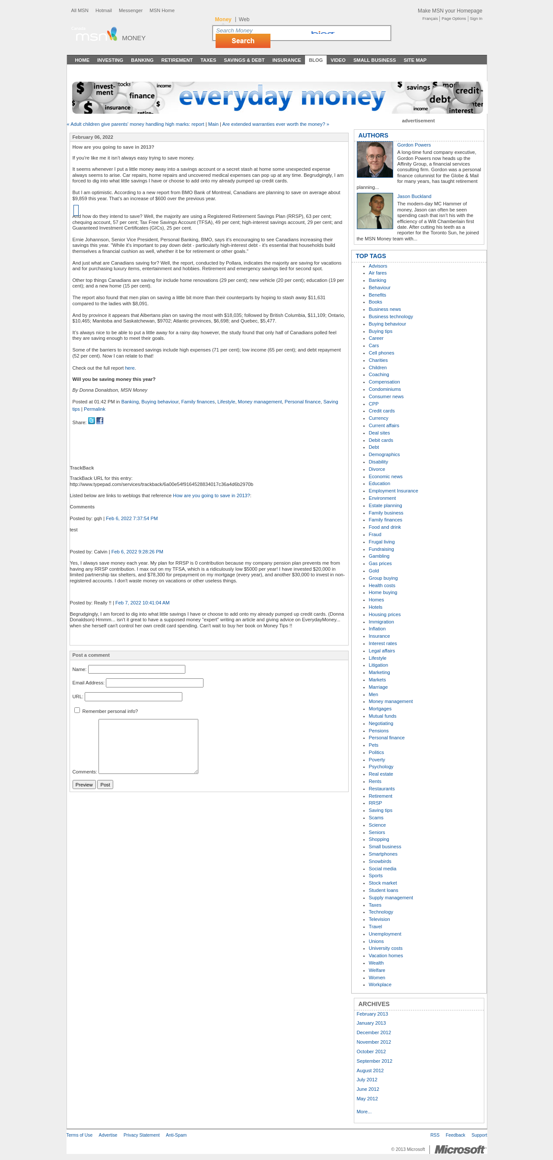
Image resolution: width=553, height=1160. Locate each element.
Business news (385, 309)
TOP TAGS (371, 255)
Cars (374, 345)
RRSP (375, 802)
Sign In (476, 18)
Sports (376, 875)
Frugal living (382, 541)
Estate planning (385, 505)
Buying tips (381, 331)
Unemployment (385, 933)
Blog (316, 60)
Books (375, 301)
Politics (376, 752)
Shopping (379, 839)
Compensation (384, 381)
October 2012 (371, 1051)
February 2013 (372, 1013)
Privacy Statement (142, 1135)
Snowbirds (380, 861)
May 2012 (367, 1098)
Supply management (391, 897)
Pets (373, 745)
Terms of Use (80, 1135)
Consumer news (386, 396)
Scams (376, 817)
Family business (386, 512)
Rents (375, 781)
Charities (378, 360)
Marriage (378, 687)
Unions (376, 941)
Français (430, 18)
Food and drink (385, 527)
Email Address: (89, 683)
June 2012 (368, 1089)
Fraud (375, 534)
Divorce (377, 469)
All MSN (80, 10)
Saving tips (381, 810)
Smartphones (383, 853)
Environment (382, 498)
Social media (383, 868)
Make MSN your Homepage (450, 11)
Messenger (131, 10)
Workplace (380, 984)
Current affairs (384, 425)
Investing (110, 60)
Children (378, 367)
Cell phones (381, 352)
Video (338, 60)
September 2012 (375, 1061)
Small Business (374, 60)
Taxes (208, 60)
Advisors (378, 265)
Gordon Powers (414, 144)
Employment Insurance (393, 490)
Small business (385, 846)
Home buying (383, 592)
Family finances (198, 401)
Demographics (384, 454)
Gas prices (380, 563)
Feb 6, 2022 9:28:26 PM (137, 551)
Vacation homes (386, 955)
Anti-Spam (176, 1135)
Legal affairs (382, 650)
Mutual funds (383, 716)
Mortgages (380, 708)
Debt (374, 447)
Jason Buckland (414, 196)
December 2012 (374, 1032)
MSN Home (162, 10)
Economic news (386, 476)
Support (479, 1135)
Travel (375, 926)
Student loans (383, 890)
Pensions (379, 730)
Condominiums (385, 389)
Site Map (415, 60)
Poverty (377, 759)
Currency (378, 418)
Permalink (94, 409)
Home (82, 60)
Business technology (391, 316)
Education (380, 483)
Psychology (381, 766)
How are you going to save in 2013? (211, 495)
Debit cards (381, 440)
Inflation (377, 628)
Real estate (381, 774)
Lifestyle (226, 401)
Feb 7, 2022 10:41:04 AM (142, 602)
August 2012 (370, 1070)
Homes (376, 599)
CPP (374, 403)
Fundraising (381, 549)
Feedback (455, 1135)
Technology (381, 911)
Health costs (382, 585)
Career (376, 338)
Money (134, 38)
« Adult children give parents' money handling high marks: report (135, 124)
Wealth (376, 962)
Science (377, 825)
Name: (80, 669)
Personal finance (303, 401)
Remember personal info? (106, 711)
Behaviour (380, 287)
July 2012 (367, 1079)
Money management (260, 401)
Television (379, 919)
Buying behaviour (159, 401)
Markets (377, 679)
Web (244, 19)
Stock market (383, 882)
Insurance (287, 60)
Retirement (177, 60)
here (129, 368)
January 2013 (371, 1023)
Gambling (379, 556)
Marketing (379, 672)
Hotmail (103, 10)
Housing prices (385, 614)
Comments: (85, 772)
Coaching (379, 374)
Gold (374, 570)
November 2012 (374, 1042)
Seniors (377, 832)
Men (373, 694)
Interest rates (383, 643)
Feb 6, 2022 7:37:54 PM (132, 518)
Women (377, 977)
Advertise (108, 1135)
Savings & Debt (244, 60)
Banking (142, 60)
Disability (378, 461)
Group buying (383, 578)
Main (213, 124)
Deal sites (379, 432)
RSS (434, 1135)
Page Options (454, 18)
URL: (78, 696)
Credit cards (382, 410)
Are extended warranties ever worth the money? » (275, 124)
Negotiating (381, 723)
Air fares (378, 272)
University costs (386, 948)
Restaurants (382, 788)
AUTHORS (373, 135)
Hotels (376, 607)
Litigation (378, 665)
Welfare (377, 970)
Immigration (381, 621)
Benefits (377, 294)
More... (364, 1111)
